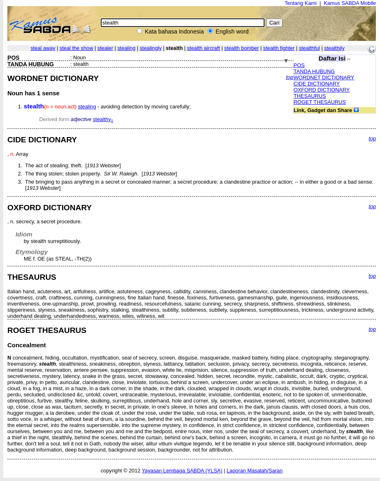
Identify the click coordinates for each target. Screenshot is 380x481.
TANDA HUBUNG (314, 71)
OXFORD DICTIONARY (322, 90)
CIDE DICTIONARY (317, 84)
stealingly (150, 48)
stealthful (309, 48)
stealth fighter (279, 48)
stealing (127, 48)
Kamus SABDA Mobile (350, 3)
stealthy (103, 119)
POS (299, 65)
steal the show (76, 48)
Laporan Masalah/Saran (254, 471)
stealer (105, 48)
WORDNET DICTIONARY (324, 77)
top (289, 77)
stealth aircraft (203, 48)
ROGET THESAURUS (320, 102)
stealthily (334, 48)
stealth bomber (241, 48)
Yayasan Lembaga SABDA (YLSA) (182, 471)
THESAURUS (310, 96)
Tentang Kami (301, 3)
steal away (43, 48)
